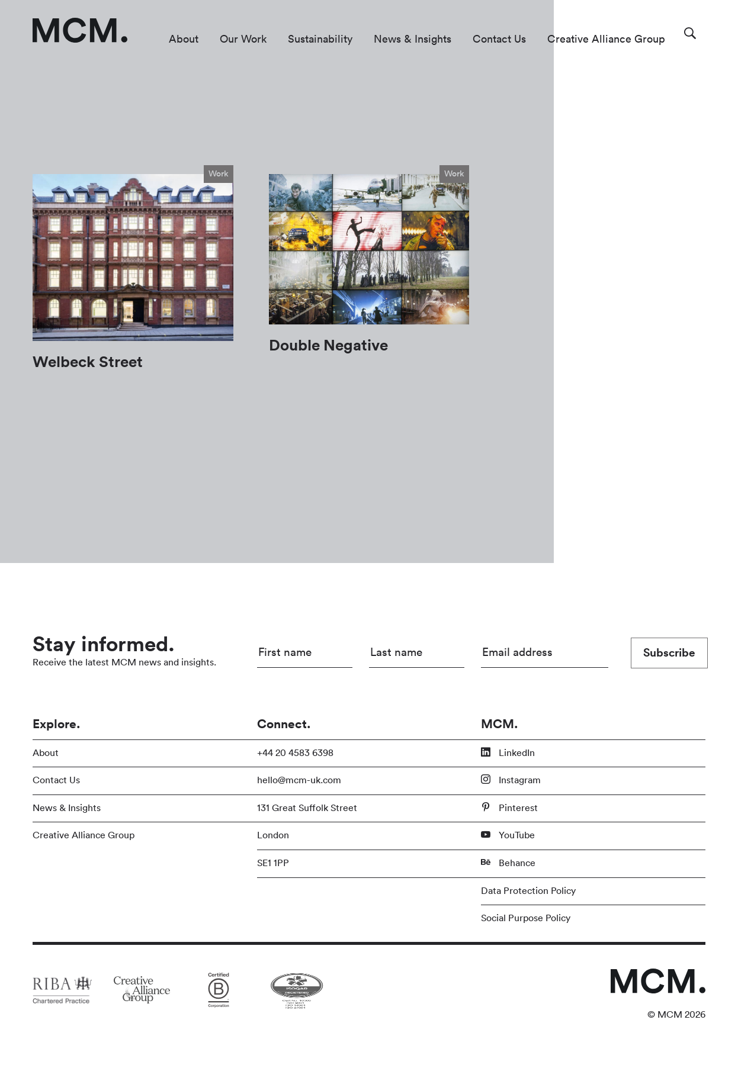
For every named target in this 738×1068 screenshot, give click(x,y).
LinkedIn (508, 752)
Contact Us (499, 39)
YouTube (508, 834)
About (183, 39)
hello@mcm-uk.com (299, 780)
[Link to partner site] (62, 989)
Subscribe (669, 653)
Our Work (243, 39)
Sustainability (320, 39)
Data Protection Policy (528, 891)
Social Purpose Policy (525, 918)
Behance (508, 862)
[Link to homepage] (80, 30)
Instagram (511, 779)
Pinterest (509, 807)
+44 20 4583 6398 (295, 753)
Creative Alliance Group (606, 39)
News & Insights (412, 39)
